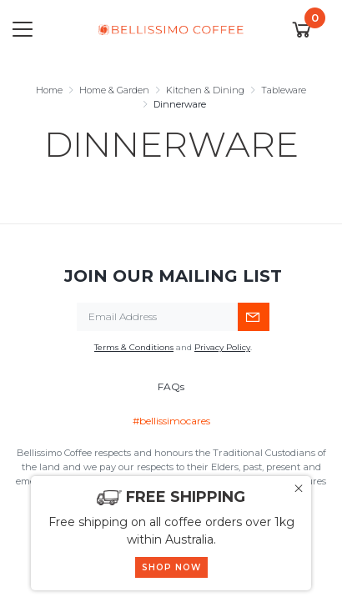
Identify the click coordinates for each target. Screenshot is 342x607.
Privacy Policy (222, 347)
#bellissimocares (171, 420)
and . (173, 347)
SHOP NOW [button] (171, 567)
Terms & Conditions (134, 347)
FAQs (171, 386)
